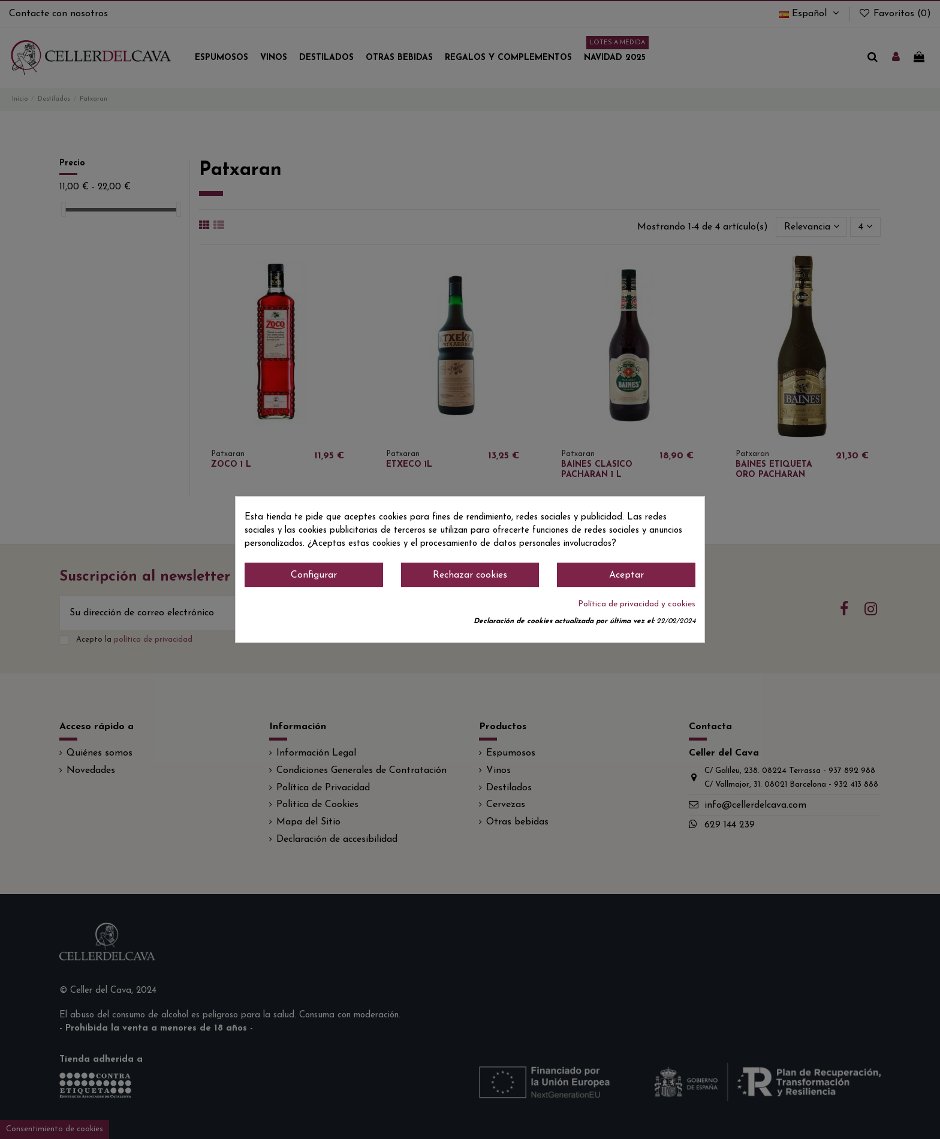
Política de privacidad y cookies (636, 604)
